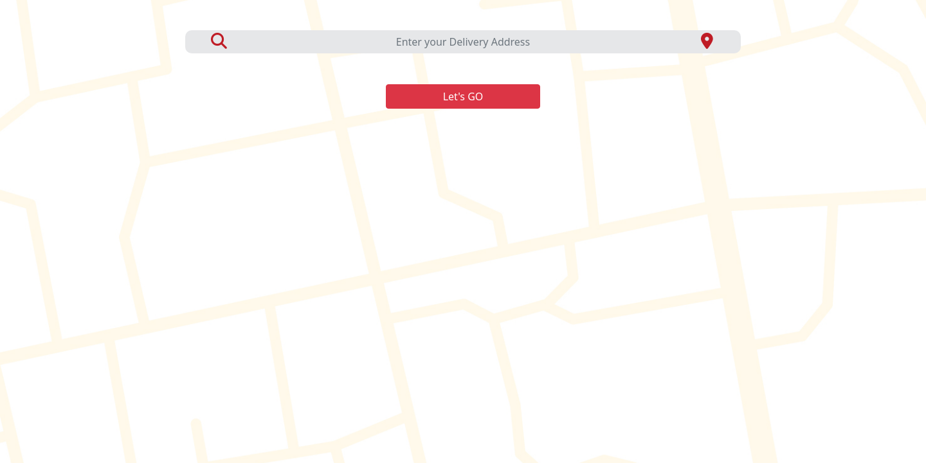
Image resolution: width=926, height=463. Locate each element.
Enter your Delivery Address (463, 41)
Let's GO (463, 96)
